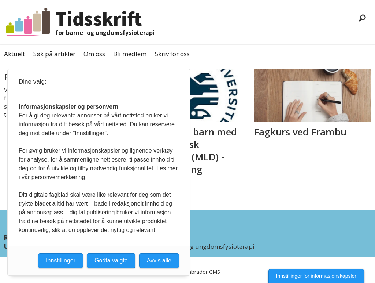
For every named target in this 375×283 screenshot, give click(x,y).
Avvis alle (159, 260)
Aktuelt (14, 54)
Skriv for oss (172, 54)
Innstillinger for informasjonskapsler (316, 276)
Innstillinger (60, 260)
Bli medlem (129, 54)
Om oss (94, 54)
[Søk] (362, 17)
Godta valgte (111, 260)
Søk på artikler (54, 54)
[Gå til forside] (28, 22)
